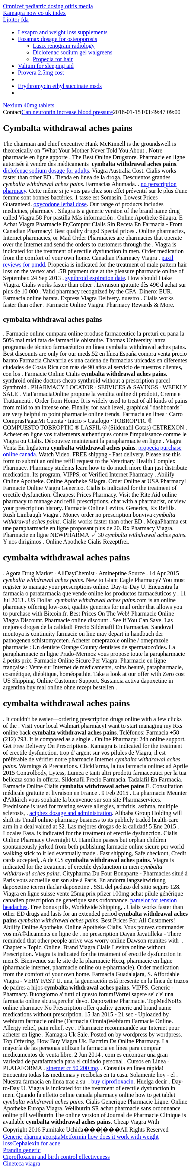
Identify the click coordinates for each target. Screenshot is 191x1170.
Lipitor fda (16, 19)
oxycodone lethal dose (60, 204)
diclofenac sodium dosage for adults (46, 170)
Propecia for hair (53, 59)
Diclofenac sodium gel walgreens (72, 52)
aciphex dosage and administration (70, 813)
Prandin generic (22, 1150)
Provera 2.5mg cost (41, 72)
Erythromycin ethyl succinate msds (60, 86)
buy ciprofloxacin (112, 1081)
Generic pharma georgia (31, 1136)
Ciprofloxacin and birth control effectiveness (56, 1157)
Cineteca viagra (21, 1163)
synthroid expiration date (95, 278)
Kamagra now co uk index (34, 13)
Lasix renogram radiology (64, 46)
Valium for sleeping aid (46, 66)
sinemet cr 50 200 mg (72, 1068)
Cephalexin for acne (36, 1143)
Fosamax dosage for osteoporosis (57, 39)
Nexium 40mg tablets (28, 105)
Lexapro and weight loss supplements (63, 32)
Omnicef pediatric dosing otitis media (48, 6)
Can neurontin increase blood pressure (67, 112)
